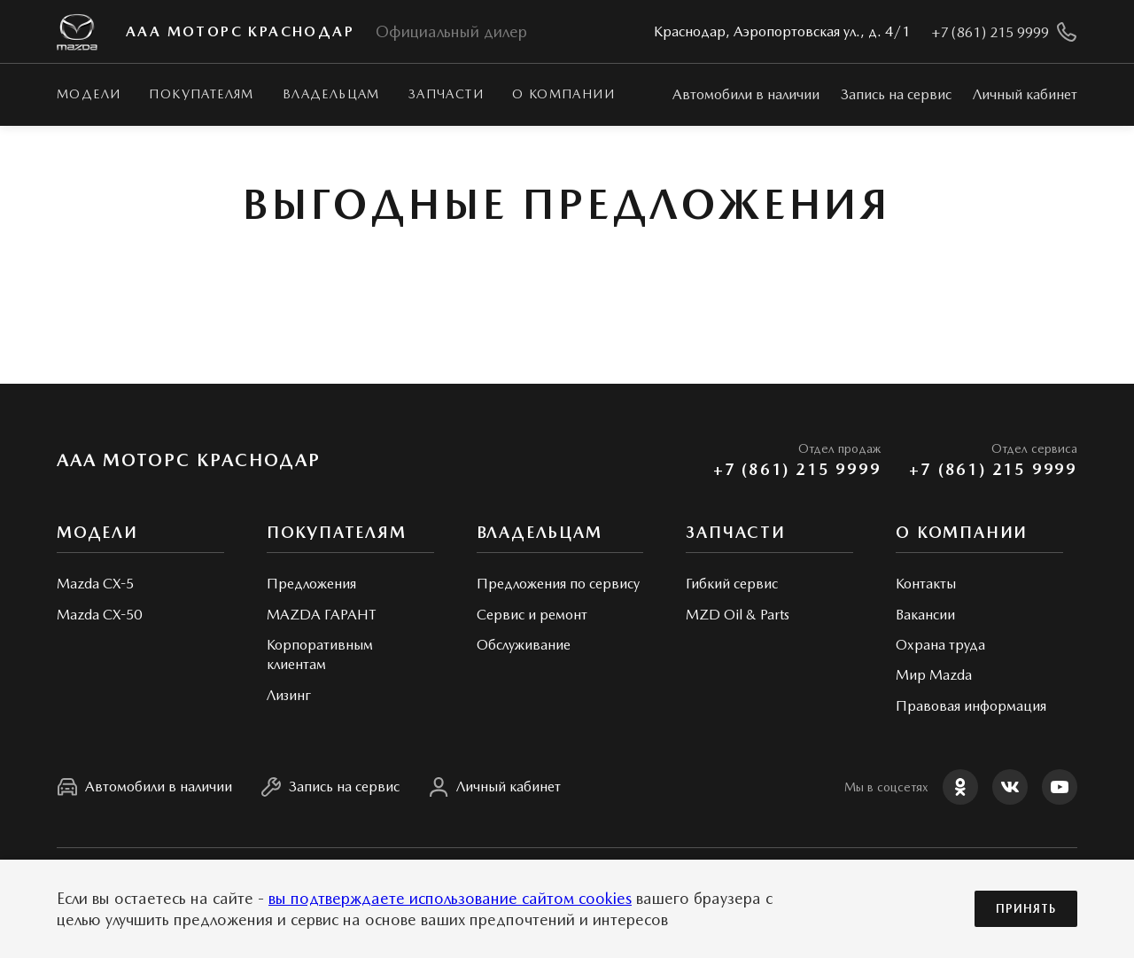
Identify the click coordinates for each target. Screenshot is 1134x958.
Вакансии (925, 614)
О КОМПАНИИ (563, 94)
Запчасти (446, 94)
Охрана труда (940, 644)
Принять (1026, 908)
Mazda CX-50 (99, 614)
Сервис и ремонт (532, 614)
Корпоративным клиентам (320, 654)
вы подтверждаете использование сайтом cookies (450, 898)
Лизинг (289, 695)
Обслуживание (524, 644)
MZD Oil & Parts (737, 614)
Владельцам (331, 94)
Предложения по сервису (558, 583)
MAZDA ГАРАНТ (321, 614)
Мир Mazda (934, 674)
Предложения (311, 583)
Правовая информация (971, 705)
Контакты (926, 583)
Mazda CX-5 (95, 583)
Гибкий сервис (732, 583)
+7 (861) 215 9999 (797, 469)
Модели (88, 94)
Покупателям (201, 94)
